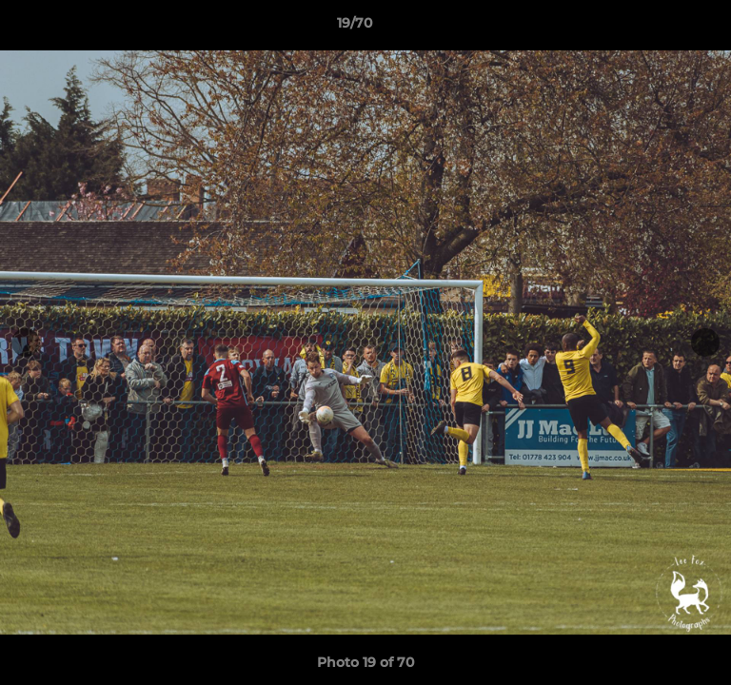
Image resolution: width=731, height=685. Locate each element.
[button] (662, 27)
